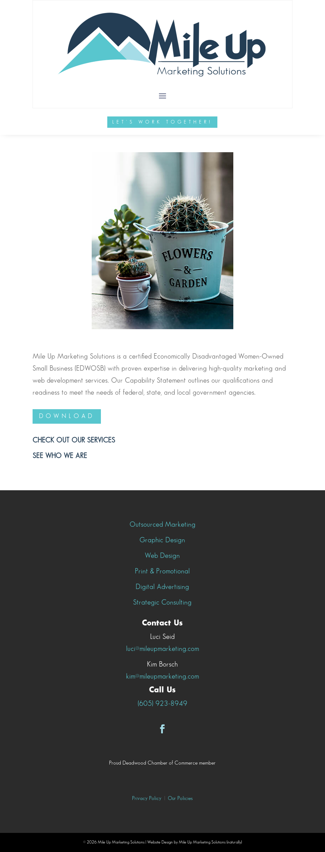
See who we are (60, 456)
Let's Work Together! (162, 122)
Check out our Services (74, 440)
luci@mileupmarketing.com (162, 649)
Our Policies (180, 798)
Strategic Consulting (162, 602)
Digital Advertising (162, 587)
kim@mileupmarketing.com (162, 676)
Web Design (162, 556)
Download (67, 416)
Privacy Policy (146, 798)
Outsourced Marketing (162, 524)
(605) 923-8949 (162, 704)
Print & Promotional (162, 571)
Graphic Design (162, 540)
